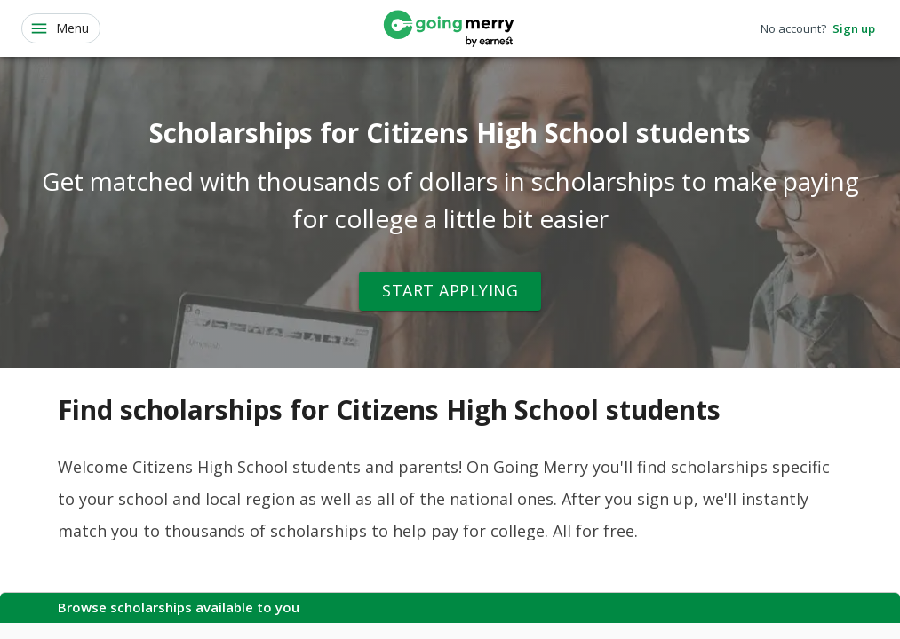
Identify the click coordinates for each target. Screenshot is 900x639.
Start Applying (450, 291)
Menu (59, 28)
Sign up (854, 29)
